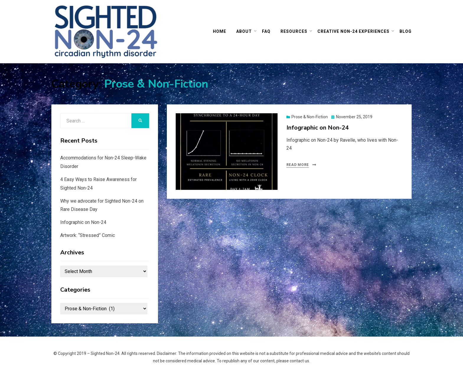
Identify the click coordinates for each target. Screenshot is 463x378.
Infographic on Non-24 (317, 128)
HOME (219, 31)
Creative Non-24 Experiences (353, 31)
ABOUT (244, 31)
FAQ (266, 31)
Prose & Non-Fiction (309, 116)
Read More (297, 165)
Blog (406, 31)
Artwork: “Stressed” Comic (87, 235)
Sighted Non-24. (105, 353)
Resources (294, 31)
